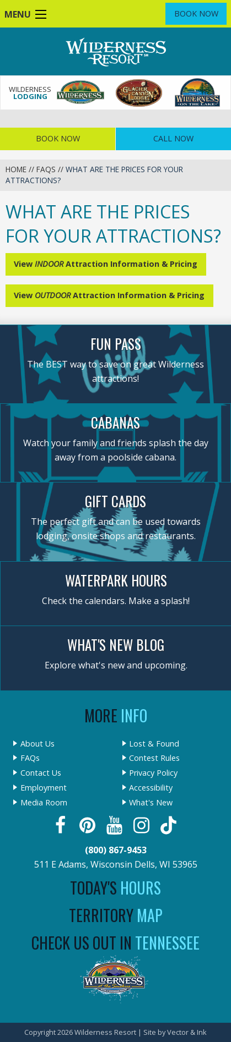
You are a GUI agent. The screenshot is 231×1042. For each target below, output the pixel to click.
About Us (37, 744)
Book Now (196, 13)
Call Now (173, 138)
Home (16, 169)
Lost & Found (154, 744)
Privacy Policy (153, 773)
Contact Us (40, 773)
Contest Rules (154, 758)
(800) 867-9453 (116, 850)
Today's (115, 887)
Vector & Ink (187, 1032)
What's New (151, 803)
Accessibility (151, 788)
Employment (43, 788)
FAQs (46, 169)
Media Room (43, 803)
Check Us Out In (115, 942)
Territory (116, 915)
